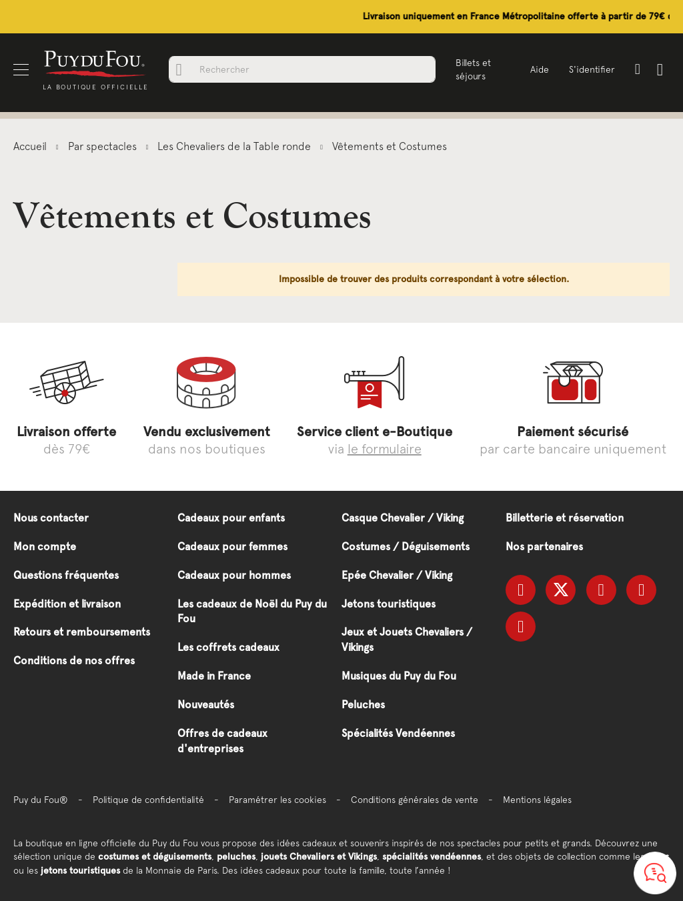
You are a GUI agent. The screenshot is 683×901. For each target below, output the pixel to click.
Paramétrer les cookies (277, 799)
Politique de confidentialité (148, 799)
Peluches (363, 704)
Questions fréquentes (66, 575)
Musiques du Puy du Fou (399, 676)
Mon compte (44, 546)
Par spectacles (103, 146)
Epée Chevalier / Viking (397, 575)
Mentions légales (537, 799)
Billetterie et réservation (565, 518)
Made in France (214, 676)
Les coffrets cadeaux (228, 647)
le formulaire (385, 448)
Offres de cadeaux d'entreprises (222, 741)
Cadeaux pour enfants (231, 518)
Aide (539, 69)
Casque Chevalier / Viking (403, 518)
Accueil (31, 146)
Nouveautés (205, 704)
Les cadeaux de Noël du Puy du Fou (252, 612)
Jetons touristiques (389, 604)
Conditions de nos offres (74, 660)
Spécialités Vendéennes (398, 733)
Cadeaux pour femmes (232, 546)
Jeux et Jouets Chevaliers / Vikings (407, 640)
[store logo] (95, 63)
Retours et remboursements (81, 632)
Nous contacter (51, 518)
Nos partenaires (544, 546)
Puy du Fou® (40, 799)
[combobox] (302, 69)
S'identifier (592, 69)
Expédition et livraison (67, 604)
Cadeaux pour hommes (234, 575)
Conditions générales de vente (414, 799)
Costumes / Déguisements (406, 546)
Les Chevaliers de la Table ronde (235, 146)
